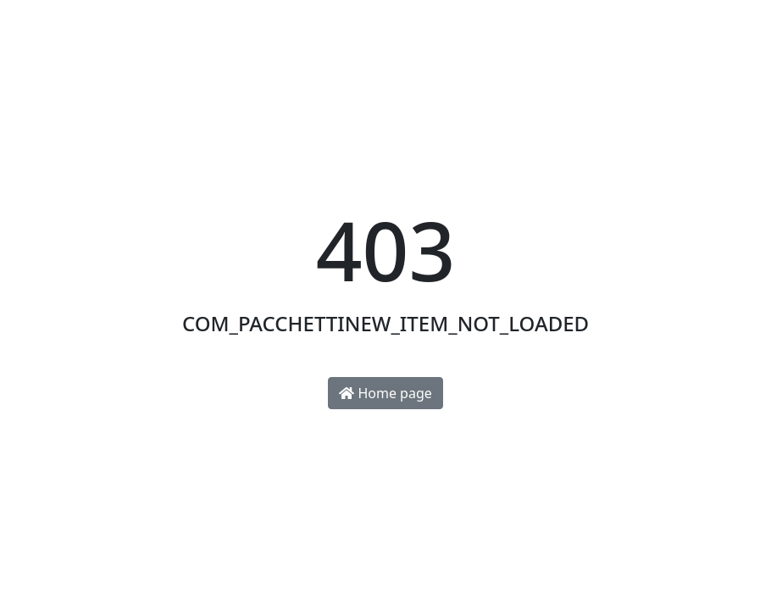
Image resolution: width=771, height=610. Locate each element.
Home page (385, 393)
